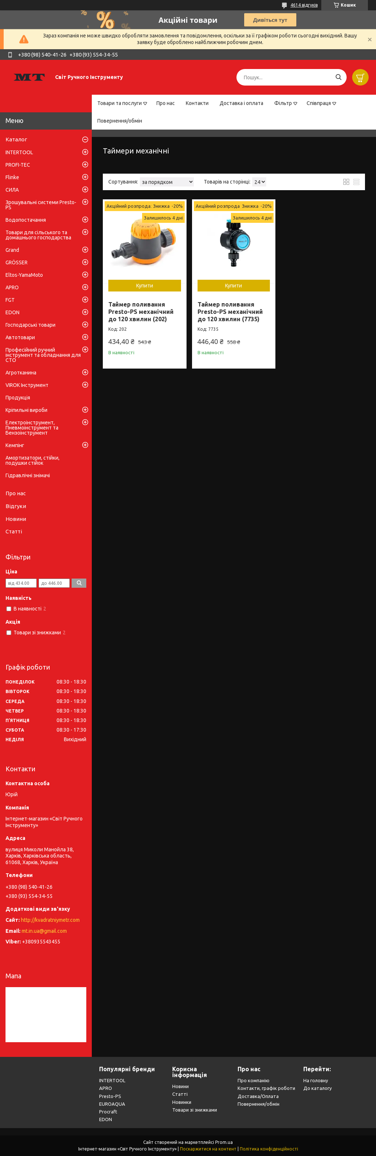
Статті (14, 531)
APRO (12, 287)
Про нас (165, 103)
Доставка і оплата (241, 103)
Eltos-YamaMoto (24, 275)
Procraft (108, 1111)
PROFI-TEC (18, 165)
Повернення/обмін (119, 121)
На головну (315, 1080)
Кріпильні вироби (26, 410)
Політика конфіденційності (269, 1148)
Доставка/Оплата (258, 1096)
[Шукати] (338, 77)
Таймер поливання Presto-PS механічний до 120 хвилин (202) (141, 311)
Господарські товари (30, 325)
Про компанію (254, 1080)
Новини (16, 519)
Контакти (197, 103)
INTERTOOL (19, 152)
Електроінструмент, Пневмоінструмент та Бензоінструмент (32, 428)
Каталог (16, 139)
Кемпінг (15, 445)
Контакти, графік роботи (266, 1088)
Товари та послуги (119, 103)
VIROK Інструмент (27, 385)
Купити (144, 286)
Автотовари (20, 337)
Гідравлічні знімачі (28, 475)
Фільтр (283, 103)
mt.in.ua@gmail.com (44, 931)
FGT (10, 300)
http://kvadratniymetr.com (50, 920)
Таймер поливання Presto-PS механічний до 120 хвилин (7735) (230, 311)
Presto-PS (110, 1096)
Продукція (18, 398)
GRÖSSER (17, 262)
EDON (12, 312)
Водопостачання (26, 220)
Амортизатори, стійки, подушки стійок (32, 460)
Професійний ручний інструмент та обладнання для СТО (43, 355)
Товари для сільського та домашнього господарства (38, 234)
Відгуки (16, 506)
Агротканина (21, 373)
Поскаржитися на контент (208, 1148)
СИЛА (12, 190)
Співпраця (319, 103)
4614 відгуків (304, 5)
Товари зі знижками (194, 1109)
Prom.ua (224, 1142)
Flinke (12, 177)
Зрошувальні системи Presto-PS (41, 204)
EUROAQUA (112, 1103)
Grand (12, 250)
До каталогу (317, 1088)
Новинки (181, 1102)
